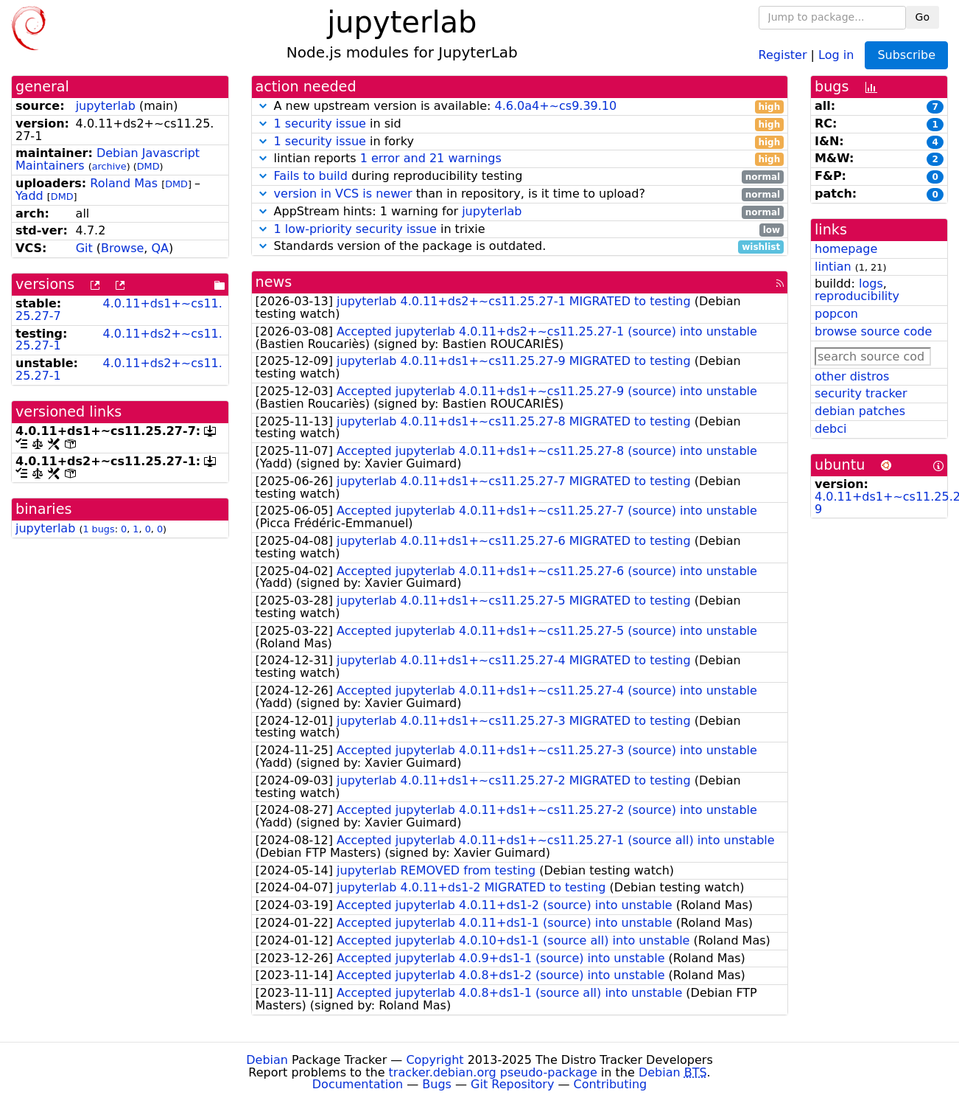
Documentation (357, 1084)
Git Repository (512, 1084)
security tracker (861, 393)
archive (109, 166)
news (274, 282)
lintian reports (520, 159)
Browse (122, 248)
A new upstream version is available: (520, 106)
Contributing (610, 1084)
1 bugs (98, 529)
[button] (263, 106)
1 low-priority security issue (355, 229)
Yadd (29, 196)
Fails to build (311, 176)
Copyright (434, 1060)
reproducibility (857, 296)
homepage (846, 249)
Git (84, 248)
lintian (833, 267)
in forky (520, 142)
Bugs (437, 1084)
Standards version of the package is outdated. (520, 246)
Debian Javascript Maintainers (107, 159)
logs (871, 283)
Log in (836, 54)
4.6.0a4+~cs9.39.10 (555, 106)
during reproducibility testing (520, 176)
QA (160, 248)
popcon (836, 314)
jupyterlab (106, 106)
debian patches (860, 411)
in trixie (520, 229)
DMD (148, 166)
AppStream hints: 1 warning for (520, 212)
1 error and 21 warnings (431, 158)
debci (830, 429)
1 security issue (320, 123)
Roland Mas (124, 183)
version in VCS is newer (343, 194)
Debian (267, 1060)
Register (783, 54)
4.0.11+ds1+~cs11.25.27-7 (118, 309)
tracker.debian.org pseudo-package (493, 1072)
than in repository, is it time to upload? (520, 194)
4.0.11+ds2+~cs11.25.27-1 (118, 340)
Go (923, 17)
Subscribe (906, 55)
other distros (852, 376)
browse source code (873, 331)
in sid (520, 124)
